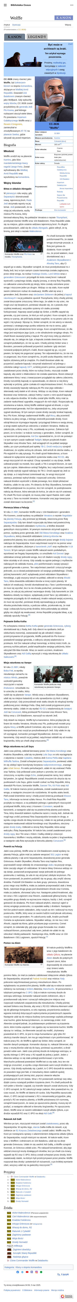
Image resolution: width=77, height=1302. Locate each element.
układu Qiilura (53, 954)
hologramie (37, 1224)
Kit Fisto (56, 785)
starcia (36, 1127)
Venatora (48, 515)
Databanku (40, 1177)
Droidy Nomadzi (22, 1201)
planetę (10, 519)
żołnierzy (47, 536)
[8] (53, 1113)
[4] (15, 656)
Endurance (9, 688)
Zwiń (70, 44)
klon (63, 141)
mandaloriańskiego (13, 163)
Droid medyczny (54, 446)
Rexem (7, 124)
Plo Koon (28, 254)
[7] (47, 937)
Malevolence (35, 231)
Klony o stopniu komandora (29, 1267)
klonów (55, 536)
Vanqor (27, 695)
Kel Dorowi (58, 553)
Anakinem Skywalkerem (58, 260)
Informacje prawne (41, 1290)
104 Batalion (64, 179)
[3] (29, 615)
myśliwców (40, 526)
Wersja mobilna (57, 1290)
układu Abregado (40, 228)
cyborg (67, 626)
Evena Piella (52, 758)
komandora (26, 86)
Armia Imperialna (66, 188)
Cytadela (28, 758)
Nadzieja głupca (20, 1257)
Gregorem (17, 124)
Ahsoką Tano (53, 263)
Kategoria (9, 1267)
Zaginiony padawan (23, 1195)
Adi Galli (48, 1113)
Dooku (44, 274)
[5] (48, 740)
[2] (34, 501)
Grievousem (20, 277)
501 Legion (56, 854)
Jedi (30, 107)
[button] (5, 5)
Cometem (47, 806)
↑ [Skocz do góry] (9, 1177)
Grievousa (58, 626)
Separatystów (10, 522)
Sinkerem (49, 294)
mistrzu (7, 677)
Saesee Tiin (45, 785)
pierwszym (11, 193)
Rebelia (60, 192)
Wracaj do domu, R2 (24, 1189)
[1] (60, 144)
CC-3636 (21, 29)
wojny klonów (10, 103)
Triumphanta (16, 257)
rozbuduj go (59, 62)
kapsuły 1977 (25, 367)
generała (23, 107)
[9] (51, 1164)
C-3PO (29, 992)
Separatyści (9, 196)
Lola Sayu (48, 754)
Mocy (52, 415)
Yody (62, 978)
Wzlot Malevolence (23, 1180)
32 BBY (57, 133)
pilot (36, 564)
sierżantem (39, 294)
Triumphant (61, 217)
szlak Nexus (14, 768)
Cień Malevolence (20, 1216)
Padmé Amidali (40, 978)
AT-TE (24, 131)
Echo (33, 775)
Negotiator (67, 515)
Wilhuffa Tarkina (11, 761)
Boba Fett (8, 670)
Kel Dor (34, 436)
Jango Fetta (16, 166)
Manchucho (48, 989)
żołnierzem (20, 82)
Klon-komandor (60, 210)
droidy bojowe (66, 540)
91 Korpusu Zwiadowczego (29, 1130)
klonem (7, 86)
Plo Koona (9, 110)
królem (30, 989)
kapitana (67, 758)
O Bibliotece (27, 1290)
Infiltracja (18, 1246)
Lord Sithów (54, 274)
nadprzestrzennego (52, 765)
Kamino (57, 138)
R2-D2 (61, 457)
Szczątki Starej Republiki (24, 1253)
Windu (14, 677)
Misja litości (20, 1198)
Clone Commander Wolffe (24, 1177)
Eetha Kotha (32, 626)
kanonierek (41, 546)
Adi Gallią (26, 653)
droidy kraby (15, 827)
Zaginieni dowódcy (22, 1249)
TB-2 (43, 446)
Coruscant (16, 712)
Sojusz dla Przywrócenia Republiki (62, 198)
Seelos (15, 134)
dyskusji (61, 73)
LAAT (49, 546)
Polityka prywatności (12, 1290)
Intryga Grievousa (23, 1186)
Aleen (49, 958)
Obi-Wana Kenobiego (49, 533)
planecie (8, 134)
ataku (51, 865)
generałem (9, 277)
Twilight (37, 440)
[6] (65, 840)
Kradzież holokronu (23, 1183)
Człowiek (57, 141)
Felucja (17, 519)
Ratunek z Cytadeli (23, 1192)
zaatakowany (52, 1123)
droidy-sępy (66, 557)
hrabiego (36, 274)
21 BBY (14, 512)
